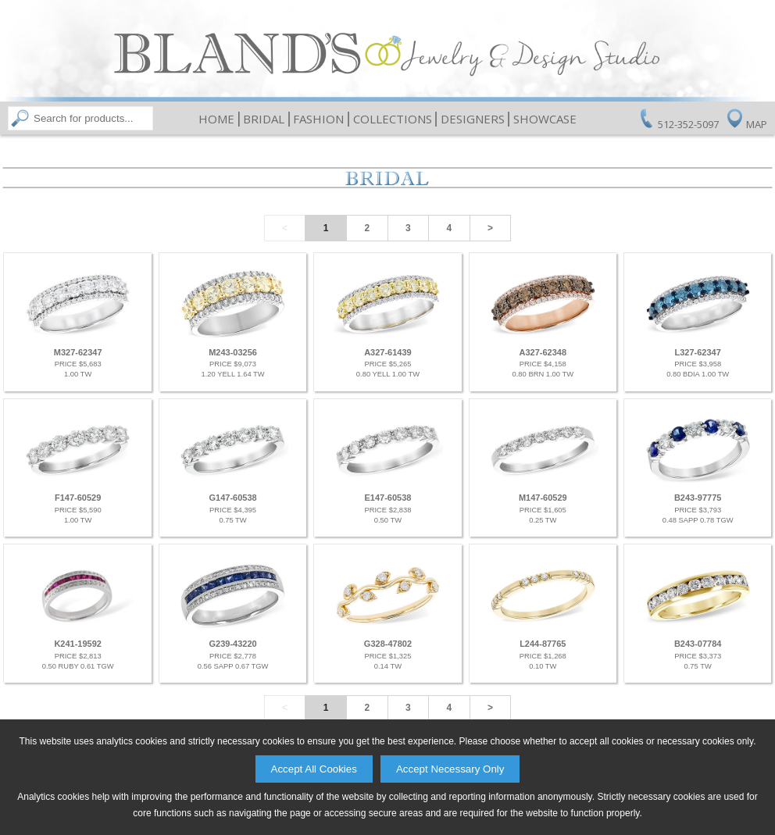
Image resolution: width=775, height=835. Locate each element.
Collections (392, 119)
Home (216, 119)
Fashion (318, 119)
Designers (473, 119)
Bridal (263, 119)
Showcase (545, 119)
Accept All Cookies (314, 769)
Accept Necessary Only (450, 769)
